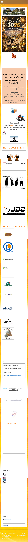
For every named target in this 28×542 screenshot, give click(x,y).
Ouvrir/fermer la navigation (14, 1)
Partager (5, 525)
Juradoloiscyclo (13, 390)
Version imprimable (8, 533)
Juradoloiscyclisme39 (15, 388)
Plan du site (6, 535)
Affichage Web (21, 535)
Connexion (23, 533)
